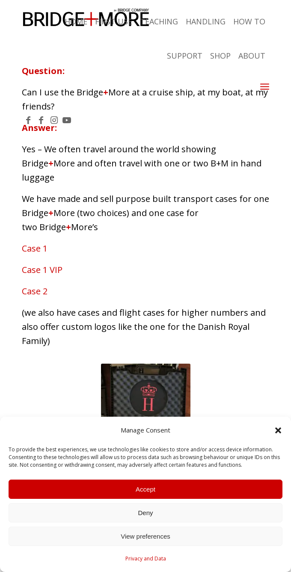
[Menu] (264, 86)
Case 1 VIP (42, 270)
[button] (278, 430)
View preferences (145, 536)
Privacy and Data (145, 558)
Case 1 (35, 248)
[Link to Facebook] (28, 120)
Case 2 (35, 291)
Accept (145, 489)
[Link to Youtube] (66, 120)
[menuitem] (195, 86)
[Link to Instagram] (54, 120)
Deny (145, 512)
